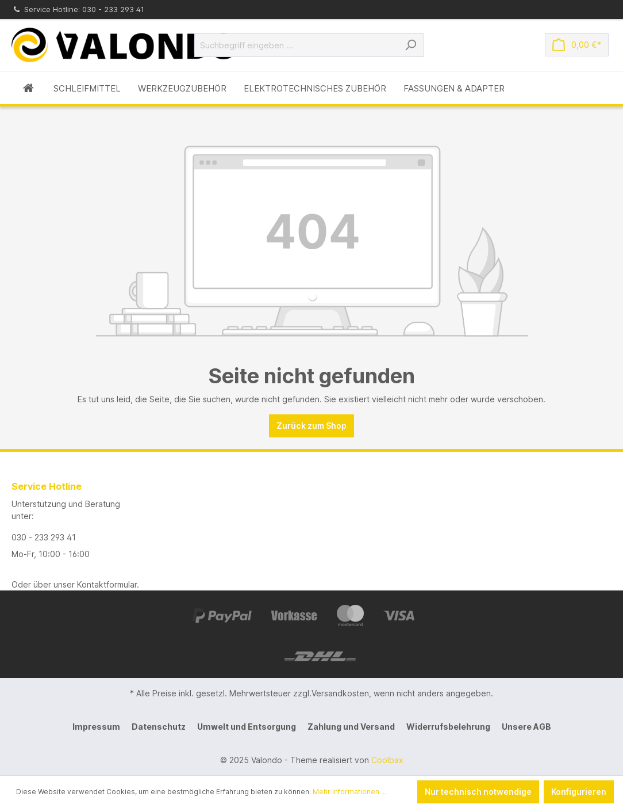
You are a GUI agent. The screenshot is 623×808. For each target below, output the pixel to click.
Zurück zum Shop (311, 425)
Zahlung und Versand (351, 726)
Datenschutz (159, 726)
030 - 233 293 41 (43, 537)
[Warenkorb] (576, 45)
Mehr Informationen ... (349, 791)
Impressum (96, 726)
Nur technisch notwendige (478, 791)
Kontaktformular (107, 584)
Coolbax (387, 760)
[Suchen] (410, 45)
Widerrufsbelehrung (448, 726)
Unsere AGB (526, 726)
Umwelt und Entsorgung (246, 726)
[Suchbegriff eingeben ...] (296, 45)
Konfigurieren (578, 791)
